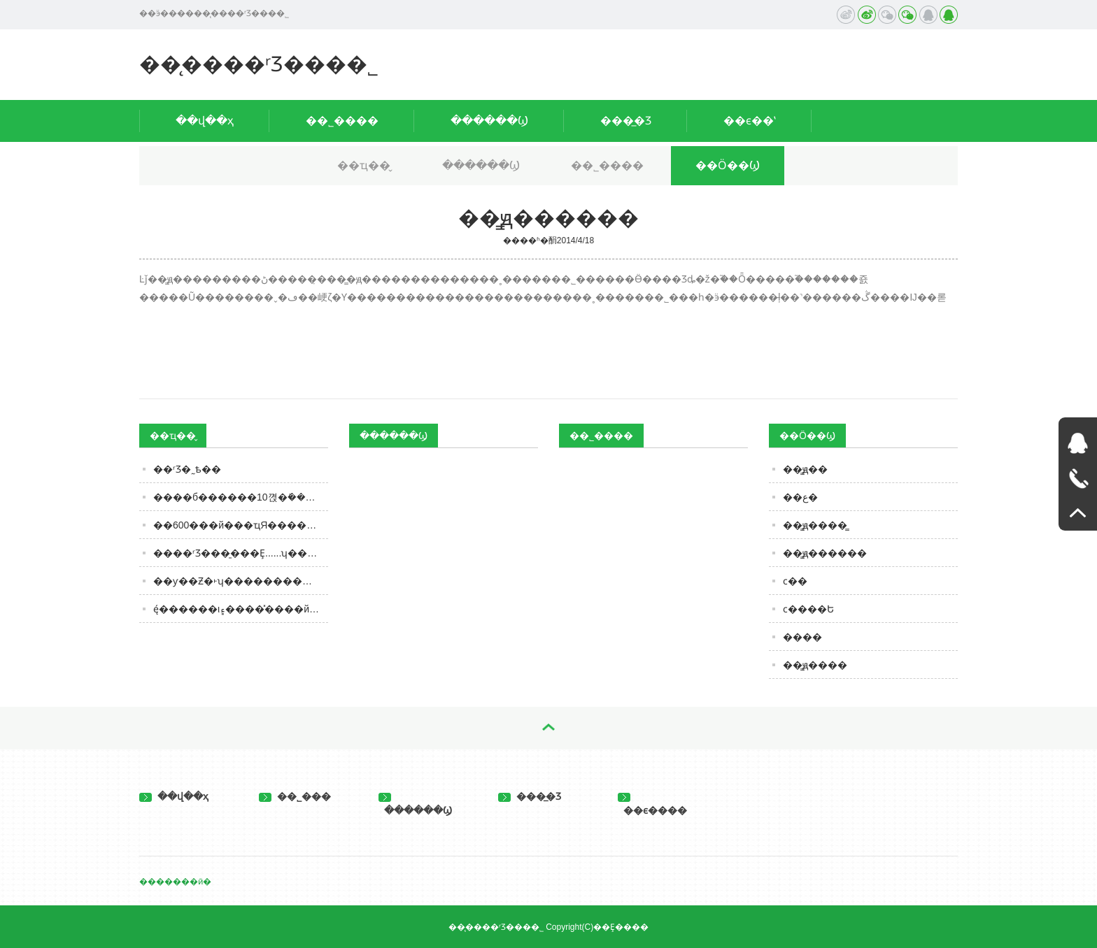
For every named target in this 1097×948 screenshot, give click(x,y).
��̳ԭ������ (825, 553)
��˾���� (342, 121)
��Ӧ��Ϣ (727, 165)
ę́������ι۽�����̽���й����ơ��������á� (240, 609)
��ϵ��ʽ (749, 121)
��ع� (800, 497)
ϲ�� (795, 581)
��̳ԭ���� (815, 664)
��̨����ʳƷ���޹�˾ (258, 64)
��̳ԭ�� (805, 469)
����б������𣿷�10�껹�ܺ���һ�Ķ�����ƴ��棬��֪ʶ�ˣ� (240, 497)
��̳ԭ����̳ (815, 525)
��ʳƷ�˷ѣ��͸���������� (187, 469)
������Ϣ (489, 121)
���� (802, 636)
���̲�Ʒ (625, 121)
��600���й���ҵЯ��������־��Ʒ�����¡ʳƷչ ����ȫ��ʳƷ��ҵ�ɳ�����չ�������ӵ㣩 (240, 525)
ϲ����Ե (808, 609)
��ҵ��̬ (363, 165)
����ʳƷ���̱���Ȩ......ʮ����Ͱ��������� (240, 553)
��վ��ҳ (205, 121)
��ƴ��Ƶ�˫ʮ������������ (240, 581)
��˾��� (295, 796)
